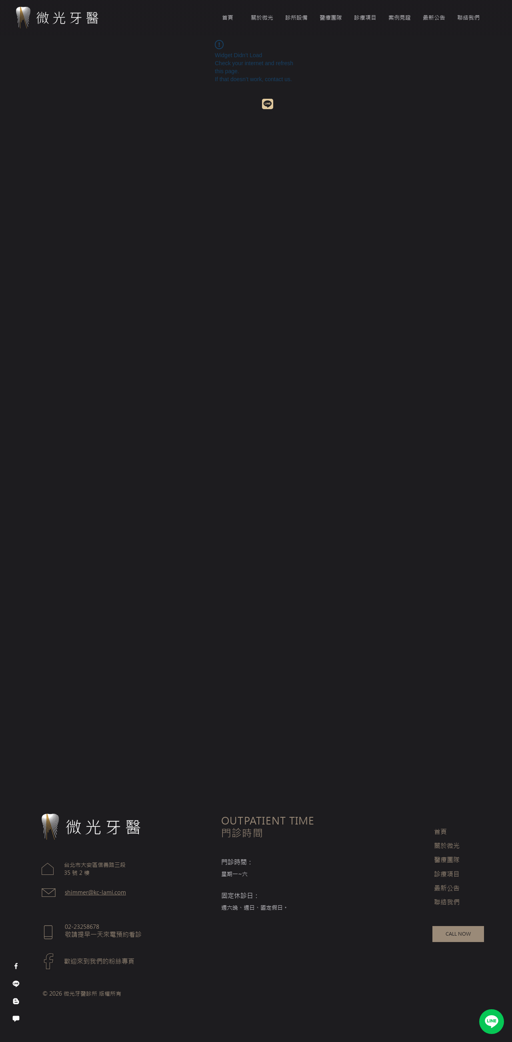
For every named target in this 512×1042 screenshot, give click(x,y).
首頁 (440, 832)
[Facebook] (16, 966)
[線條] (16, 984)
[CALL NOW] (458, 934)
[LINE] (491, 1021)
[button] (331, 18)
